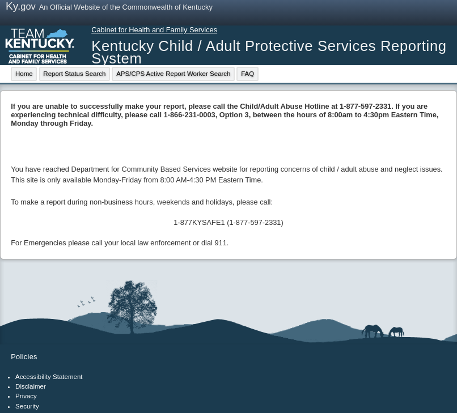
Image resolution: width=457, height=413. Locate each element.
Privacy (26, 396)
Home (24, 73)
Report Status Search (74, 73)
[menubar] (135, 74)
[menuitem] (24, 74)
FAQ (247, 73)
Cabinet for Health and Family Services (154, 29)
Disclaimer (30, 386)
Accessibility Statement (48, 376)
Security (27, 406)
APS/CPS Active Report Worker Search (173, 73)
